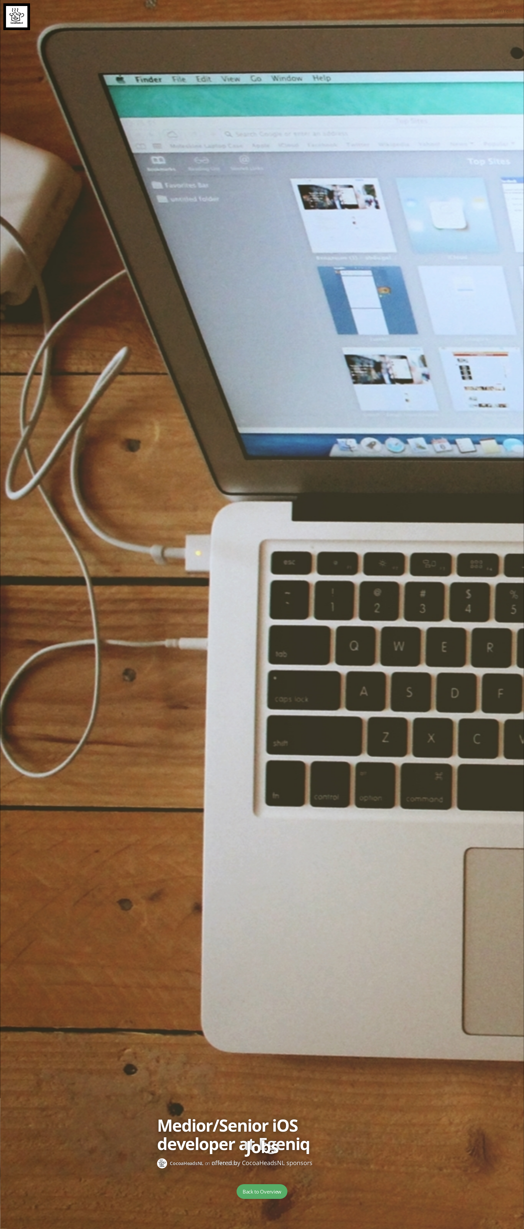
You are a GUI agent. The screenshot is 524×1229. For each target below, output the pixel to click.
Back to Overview (262, 1191)
